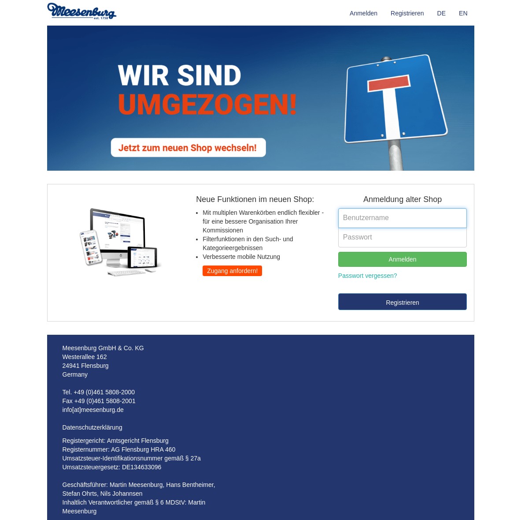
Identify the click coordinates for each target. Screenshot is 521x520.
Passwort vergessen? (367, 275)
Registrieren (407, 13)
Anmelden (363, 13)
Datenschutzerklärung (92, 427)
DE (441, 13)
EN (463, 13)
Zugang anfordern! (232, 270)
